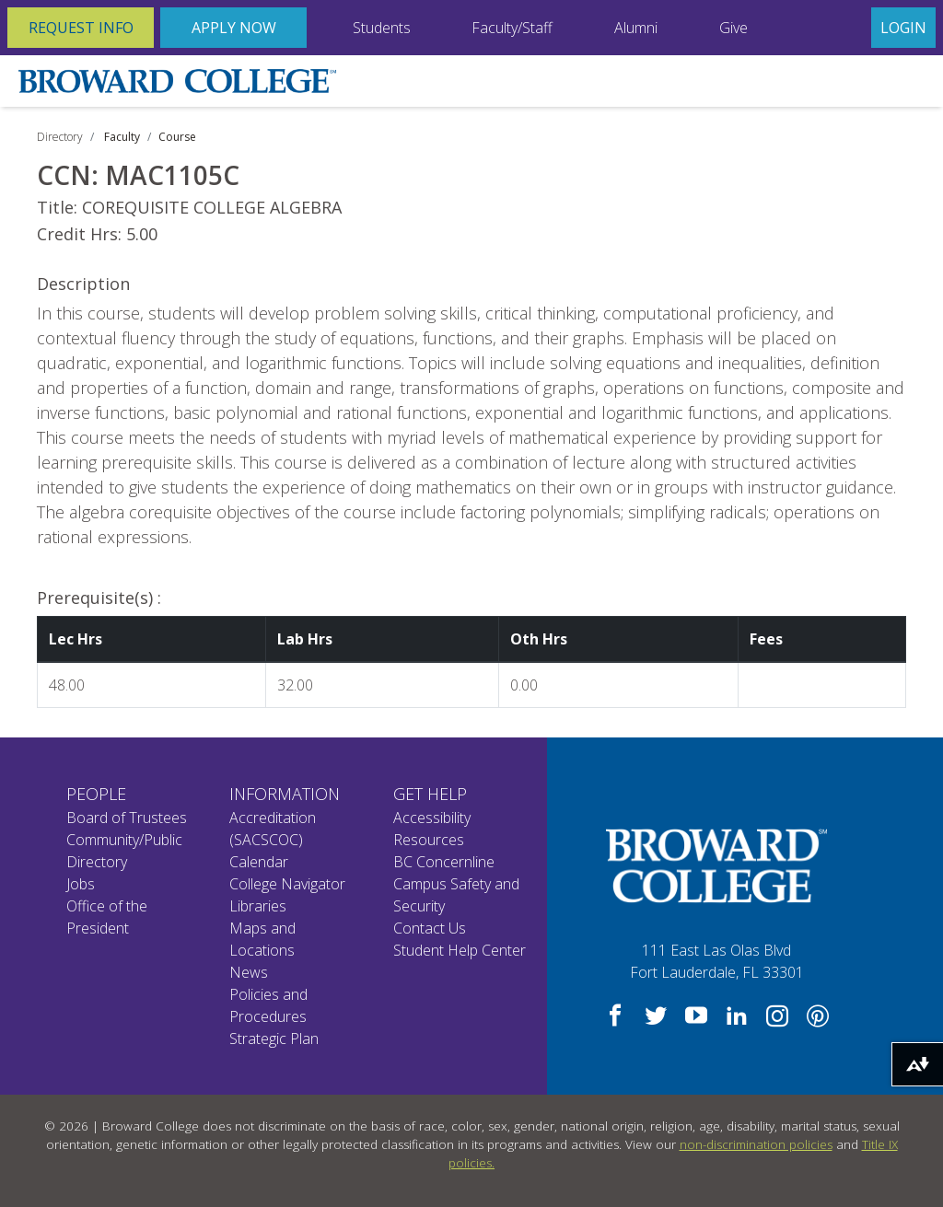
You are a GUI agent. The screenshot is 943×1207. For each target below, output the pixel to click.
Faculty (122, 137)
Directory (60, 137)
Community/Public (124, 840)
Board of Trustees (126, 817)
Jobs (80, 884)
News (248, 972)
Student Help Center (459, 950)
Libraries (257, 906)
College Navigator (287, 884)
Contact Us (429, 928)
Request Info (81, 27)
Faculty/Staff (512, 27)
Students (382, 27)
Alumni (636, 27)
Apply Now (234, 27)
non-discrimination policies (756, 1144)
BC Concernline (444, 862)
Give (733, 27)
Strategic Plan (274, 1038)
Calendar (258, 862)
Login (903, 27)
